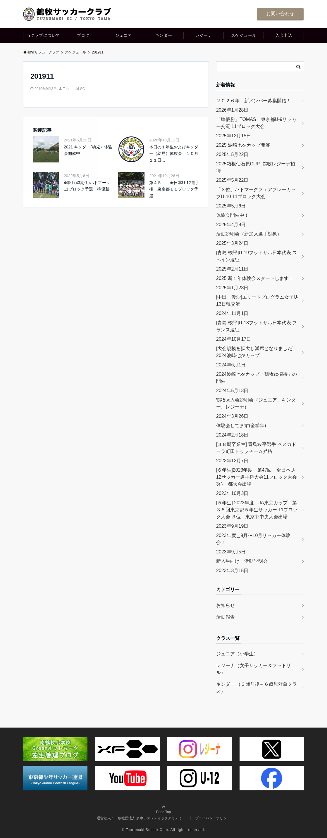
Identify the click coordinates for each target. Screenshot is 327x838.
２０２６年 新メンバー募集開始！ (253, 100)
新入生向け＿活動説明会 (242, 561)
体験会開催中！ (232, 215)
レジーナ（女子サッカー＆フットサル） (253, 669)
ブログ (83, 35)
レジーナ (203, 35)
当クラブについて (43, 35)
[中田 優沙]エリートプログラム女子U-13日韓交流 (257, 301)
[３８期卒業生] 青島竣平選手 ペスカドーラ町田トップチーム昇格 (256, 448)
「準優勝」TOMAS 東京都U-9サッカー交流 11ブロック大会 (256, 123)
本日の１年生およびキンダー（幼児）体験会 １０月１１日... (173, 153)
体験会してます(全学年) (241, 425)
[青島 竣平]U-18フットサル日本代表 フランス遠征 (256, 326)
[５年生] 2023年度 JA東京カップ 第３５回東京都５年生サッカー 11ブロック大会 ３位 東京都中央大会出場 (256, 509)
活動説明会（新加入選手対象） (249, 233)
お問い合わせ (280, 13)
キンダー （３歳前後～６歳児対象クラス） (256, 688)
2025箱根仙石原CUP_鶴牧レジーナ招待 (255, 167)
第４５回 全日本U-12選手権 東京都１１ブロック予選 (174, 189)
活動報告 (225, 616)
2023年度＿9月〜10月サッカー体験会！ (253, 539)
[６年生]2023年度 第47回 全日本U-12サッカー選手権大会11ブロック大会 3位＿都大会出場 (259, 477)
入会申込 (283, 35)
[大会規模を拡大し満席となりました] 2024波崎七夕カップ (255, 352)
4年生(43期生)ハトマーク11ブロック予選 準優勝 (87, 185)
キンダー (163, 35)
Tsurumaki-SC (74, 89)
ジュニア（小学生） (237, 653)
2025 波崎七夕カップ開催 (243, 145)
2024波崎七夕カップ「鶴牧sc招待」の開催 (256, 378)
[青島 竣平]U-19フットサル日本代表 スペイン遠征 (256, 256)
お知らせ (225, 605)
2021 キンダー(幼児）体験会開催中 (88, 150)
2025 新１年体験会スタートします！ (254, 278)
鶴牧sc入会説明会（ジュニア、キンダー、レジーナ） (256, 403)
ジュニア (123, 35)
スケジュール (244, 35)
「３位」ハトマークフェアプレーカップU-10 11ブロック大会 (256, 193)
